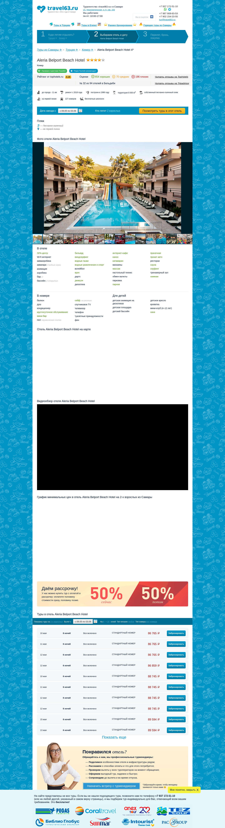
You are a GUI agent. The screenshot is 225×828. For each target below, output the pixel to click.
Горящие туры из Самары (157, 25)
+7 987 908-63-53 (168, 13)
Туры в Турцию (62, 25)
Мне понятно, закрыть (182, 789)
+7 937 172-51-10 (168, 6)
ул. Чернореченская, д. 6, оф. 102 (99, 10)
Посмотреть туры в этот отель (162, 110)
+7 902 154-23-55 (168, 16)
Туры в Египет (89, 25)
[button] (189, 187)
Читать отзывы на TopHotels (171, 76)
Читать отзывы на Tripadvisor (172, 83)
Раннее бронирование (120, 25)
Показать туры (171, 621)
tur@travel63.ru (167, 19)
